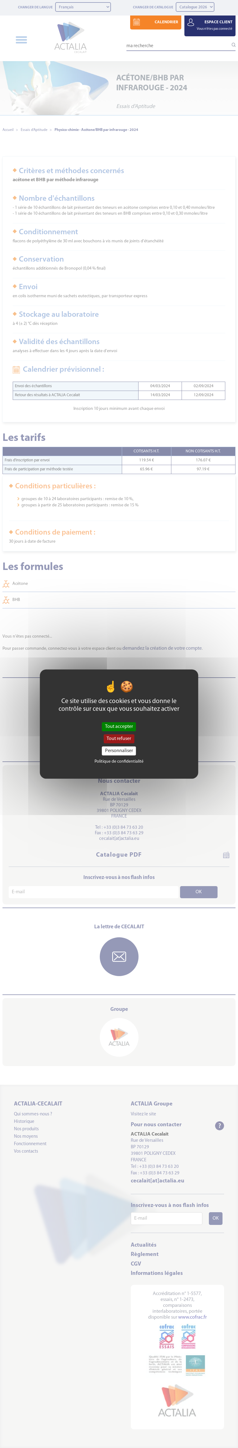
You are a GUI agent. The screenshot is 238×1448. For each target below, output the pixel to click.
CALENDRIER (166, 22)
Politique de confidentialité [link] (119, 761)
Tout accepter (119, 726)
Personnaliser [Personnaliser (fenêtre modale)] (119, 750)
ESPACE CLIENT (214, 25)
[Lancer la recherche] (231, 45)
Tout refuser (119, 738)
